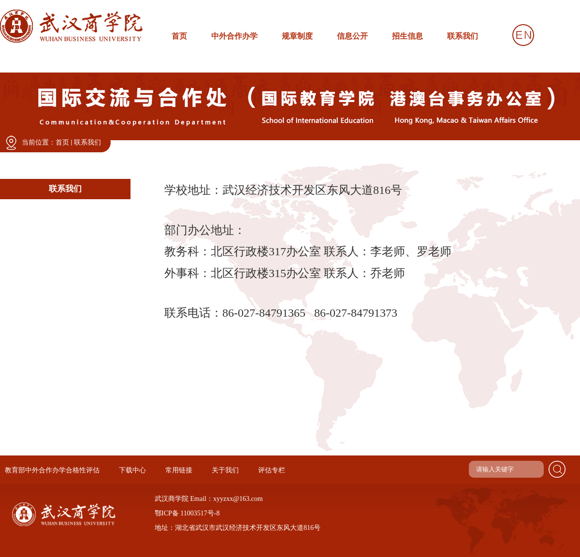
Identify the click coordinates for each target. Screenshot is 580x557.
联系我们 (87, 142)
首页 (62, 142)
